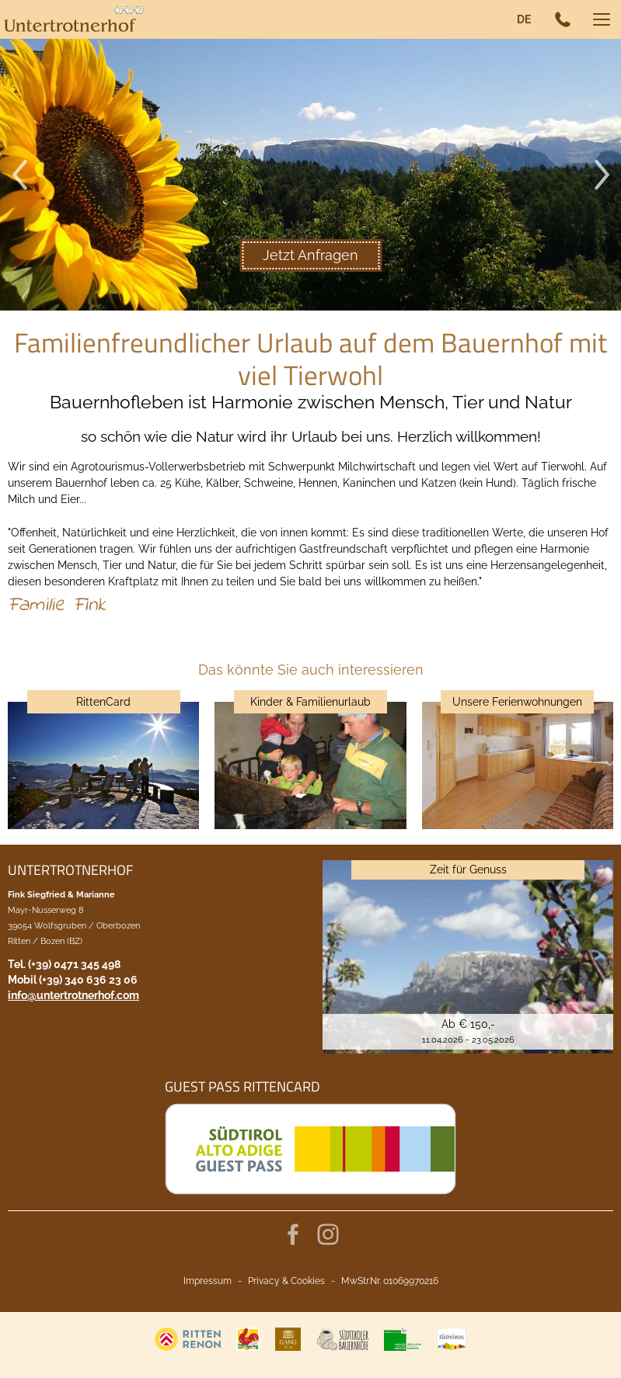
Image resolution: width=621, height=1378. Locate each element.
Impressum (207, 1280)
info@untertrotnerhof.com (73, 995)
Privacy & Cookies (286, 1280)
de (524, 19)
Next (601, 174)
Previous (19, 174)
